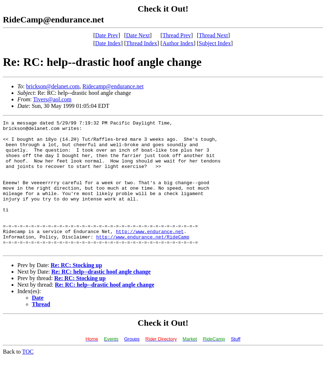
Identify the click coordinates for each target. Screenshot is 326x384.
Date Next (138, 35)
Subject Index (215, 43)
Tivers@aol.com (52, 99)
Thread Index (141, 43)
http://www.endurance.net (150, 254)
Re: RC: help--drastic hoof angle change (101, 298)
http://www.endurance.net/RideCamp (142, 260)
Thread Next (213, 35)
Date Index (108, 43)
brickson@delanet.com (53, 86)
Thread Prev (176, 35)
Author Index (177, 43)
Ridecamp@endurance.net (112, 86)
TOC (28, 378)
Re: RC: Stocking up (76, 291)
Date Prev (106, 35)
